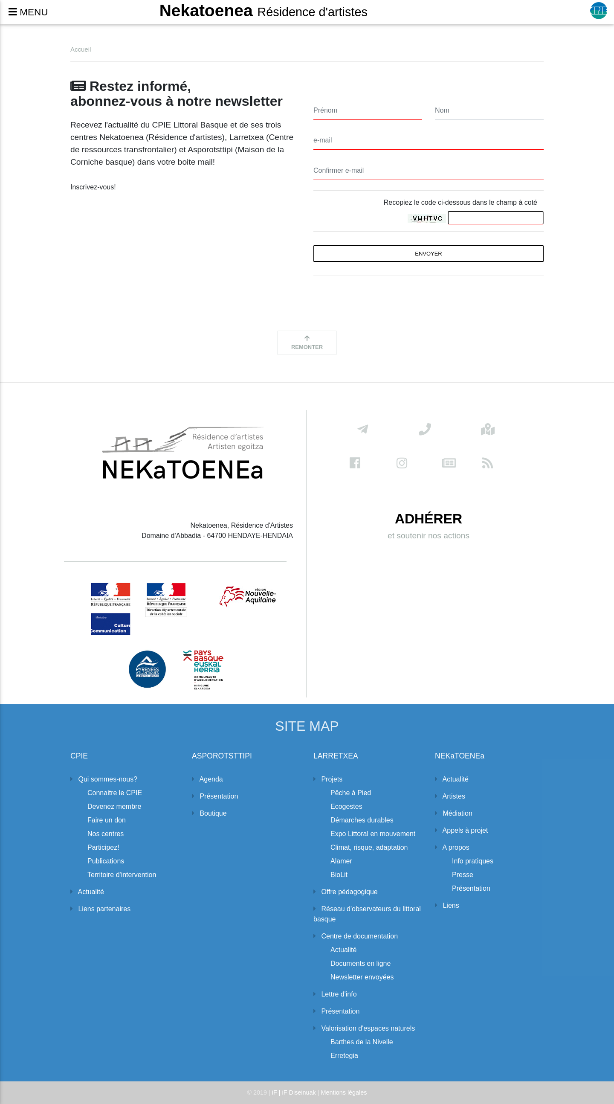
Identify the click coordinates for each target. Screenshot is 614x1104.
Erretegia (344, 1055)
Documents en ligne (360, 963)
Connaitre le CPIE (114, 792)
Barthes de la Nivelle (361, 1042)
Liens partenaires (100, 908)
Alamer (341, 861)
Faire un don (106, 820)
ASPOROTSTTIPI (222, 756)
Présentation (215, 796)
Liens (447, 905)
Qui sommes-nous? (103, 779)
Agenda (207, 779)
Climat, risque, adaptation (369, 847)
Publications (105, 861)
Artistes (450, 796)
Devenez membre (114, 806)
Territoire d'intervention (121, 874)
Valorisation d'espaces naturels (364, 1028)
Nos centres (105, 833)
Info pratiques (472, 861)
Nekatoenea (263, 10)
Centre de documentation (355, 936)
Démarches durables (362, 820)
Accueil (80, 49)
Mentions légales (344, 1092)
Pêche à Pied (350, 792)
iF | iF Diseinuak (295, 1092)
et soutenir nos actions (428, 539)
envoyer (428, 253)
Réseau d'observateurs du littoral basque (367, 914)
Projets (327, 779)
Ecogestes (346, 806)
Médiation (453, 813)
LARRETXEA (335, 756)
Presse (462, 874)
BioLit (339, 874)
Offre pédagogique (345, 891)
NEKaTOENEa (459, 756)
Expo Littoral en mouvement (372, 833)
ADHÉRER (428, 522)
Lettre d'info (335, 994)
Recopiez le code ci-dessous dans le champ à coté (460, 202)
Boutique (209, 813)
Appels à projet (461, 830)
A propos (452, 847)
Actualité (87, 891)
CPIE (79, 756)
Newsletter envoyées (362, 977)
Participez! (103, 847)
